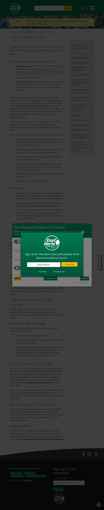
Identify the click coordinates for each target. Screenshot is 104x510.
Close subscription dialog (83, 233)
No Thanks (43, 272)
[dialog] (52, 254)
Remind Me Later (59, 272)
